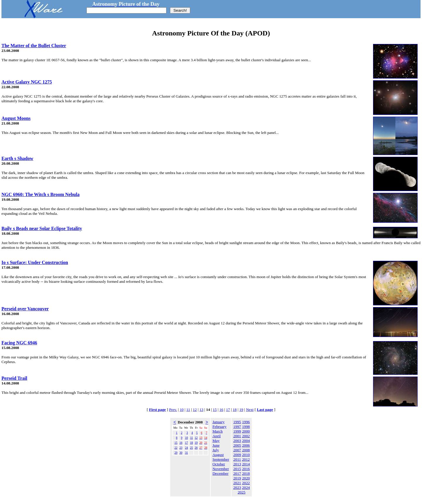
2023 (237, 487)
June (215, 445)
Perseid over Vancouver (25, 308)
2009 (237, 454)
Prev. (173, 409)
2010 (246, 454)
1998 (246, 426)
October (218, 464)
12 (195, 409)
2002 (246, 436)
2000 (246, 431)
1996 (246, 422)
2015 (237, 469)
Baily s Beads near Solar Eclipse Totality (41, 228)
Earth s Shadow (17, 158)
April (216, 436)
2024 (246, 487)
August (218, 454)
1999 (237, 431)
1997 (237, 426)
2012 (246, 459)
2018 (246, 473)
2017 (237, 473)
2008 (246, 450)
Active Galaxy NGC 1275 (26, 81)
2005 (237, 445)
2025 (242, 492)
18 (234, 409)
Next (249, 409)
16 (221, 409)
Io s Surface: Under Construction (34, 262)
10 (181, 409)
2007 (237, 450)
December (220, 473)
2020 (246, 478)
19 (241, 409)
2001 (237, 436)
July (215, 450)
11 (188, 409)
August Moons (15, 118)
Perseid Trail (14, 378)
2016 (246, 469)
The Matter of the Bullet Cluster (33, 45)
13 (201, 409)
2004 (246, 440)
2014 (246, 464)
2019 (237, 478)
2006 (246, 445)
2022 (246, 483)
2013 (237, 464)
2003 (237, 440)
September (220, 459)
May (215, 440)
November (220, 469)
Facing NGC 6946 (19, 342)
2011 (237, 459)
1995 (237, 422)
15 (215, 409)
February (219, 426)
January (218, 422)
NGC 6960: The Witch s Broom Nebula (40, 194)
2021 (237, 483)
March (217, 431)
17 (228, 409)
